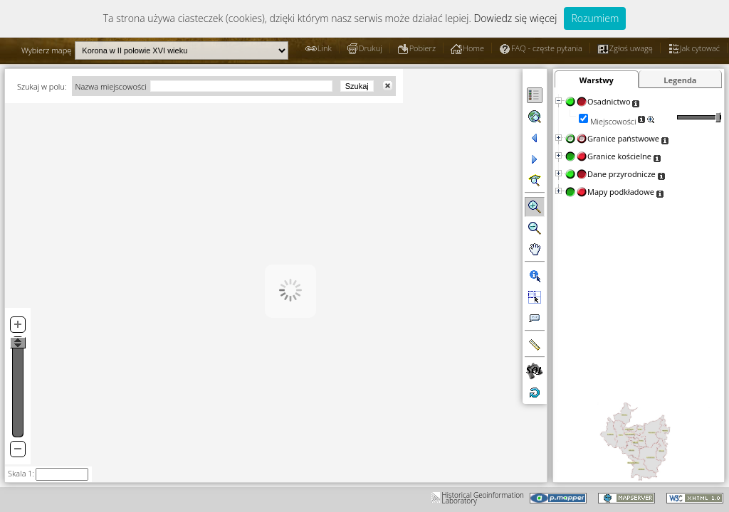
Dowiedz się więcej (515, 18)
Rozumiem (595, 18)
